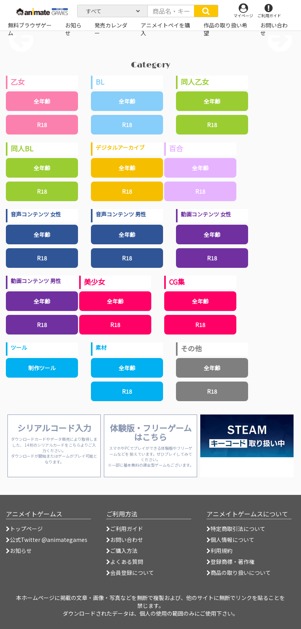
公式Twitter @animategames (48, 540)
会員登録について (130, 572)
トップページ (24, 529)
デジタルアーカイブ (120, 147)
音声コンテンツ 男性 (121, 214)
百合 (176, 148)
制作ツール (42, 368)
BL (100, 81)
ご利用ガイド (124, 529)
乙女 (18, 81)
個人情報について (230, 540)
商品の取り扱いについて (239, 572)
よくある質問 (124, 561)
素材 (101, 347)
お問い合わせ (124, 540)
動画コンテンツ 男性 (36, 281)
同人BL (22, 148)
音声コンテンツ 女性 (36, 214)
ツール (19, 347)
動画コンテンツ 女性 (206, 214)
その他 (191, 348)
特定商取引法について (236, 529)
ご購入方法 (122, 550)
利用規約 (219, 550)
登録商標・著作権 (230, 561)
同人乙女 (195, 81)
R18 (42, 125)
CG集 (177, 281)
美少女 (94, 281)
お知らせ (19, 550)
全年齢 (42, 101)
